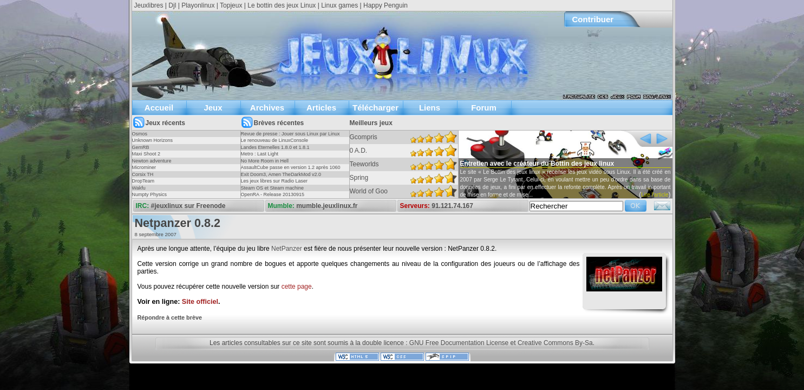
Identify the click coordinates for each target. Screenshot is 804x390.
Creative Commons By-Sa (555, 343)
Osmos (140, 133)
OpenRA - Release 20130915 (273, 194)
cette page (297, 286)
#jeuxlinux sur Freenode (188, 206)
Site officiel (200, 302)
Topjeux (231, 5)
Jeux (213, 107)
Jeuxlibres (149, 5)
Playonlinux (197, 5)
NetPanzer (286, 248)
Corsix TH (143, 174)
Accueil (159, 107)
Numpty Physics (149, 194)
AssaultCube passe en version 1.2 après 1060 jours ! (291, 171)
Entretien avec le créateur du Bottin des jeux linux (537, 163)
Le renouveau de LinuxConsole (275, 140)
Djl (172, 5)
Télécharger (375, 107)
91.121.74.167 (452, 206)
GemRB (140, 147)
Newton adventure (152, 161)
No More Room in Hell (265, 161)
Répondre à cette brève (170, 317)
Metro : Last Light (260, 154)
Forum (483, 107)
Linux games (339, 5)
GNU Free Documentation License (458, 343)
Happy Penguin (385, 5)
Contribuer (593, 19)
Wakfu (139, 188)
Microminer (144, 167)
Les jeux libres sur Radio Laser (274, 181)
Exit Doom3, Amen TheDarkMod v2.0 (281, 174)
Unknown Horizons (152, 140)
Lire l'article (654, 195)
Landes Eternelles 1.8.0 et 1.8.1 (275, 147)
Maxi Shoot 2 (146, 154)
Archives (267, 107)
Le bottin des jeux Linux (281, 5)
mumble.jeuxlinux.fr (326, 206)
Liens (429, 107)
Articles (321, 107)
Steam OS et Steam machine (272, 188)
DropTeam (143, 181)
